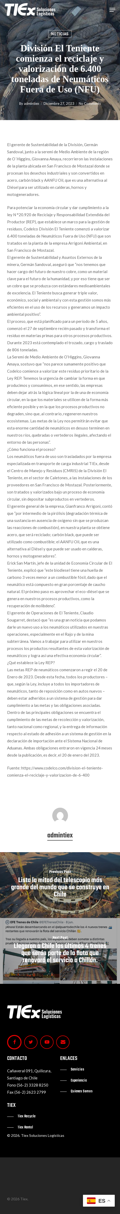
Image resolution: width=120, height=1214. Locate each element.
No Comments (90, 103)
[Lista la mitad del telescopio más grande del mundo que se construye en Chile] (60, 885)
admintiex (31, 103)
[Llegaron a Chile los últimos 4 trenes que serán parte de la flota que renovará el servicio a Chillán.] (60, 951)
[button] (112, 9)
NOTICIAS (60, 34)
